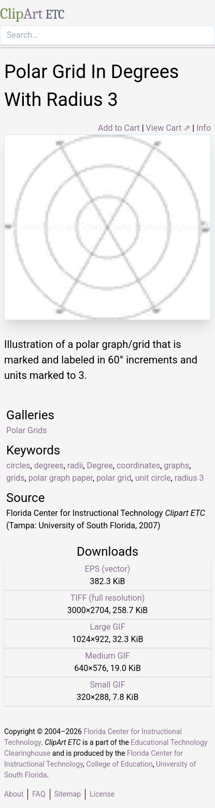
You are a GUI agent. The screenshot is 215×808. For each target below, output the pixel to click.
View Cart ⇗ (168, 128)
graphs (176, 465)
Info (203, 128)
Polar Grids (26, 430)
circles (18, 465)
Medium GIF (107, 656)
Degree (100, 465)
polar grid (113, 478)
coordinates (138, 465)
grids (15, 478)
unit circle (153, 478)
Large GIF (107, 627)
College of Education (119, 764)
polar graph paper (60, 478)
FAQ (38, 794)
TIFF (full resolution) (107, 598)
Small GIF (107, 685)
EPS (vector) (108, 569)
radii (75, 465)
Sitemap (67, 794)
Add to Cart (119, 128)
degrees (49, 465)
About (13, 794)
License (102, 794)
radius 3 (189, 478)
